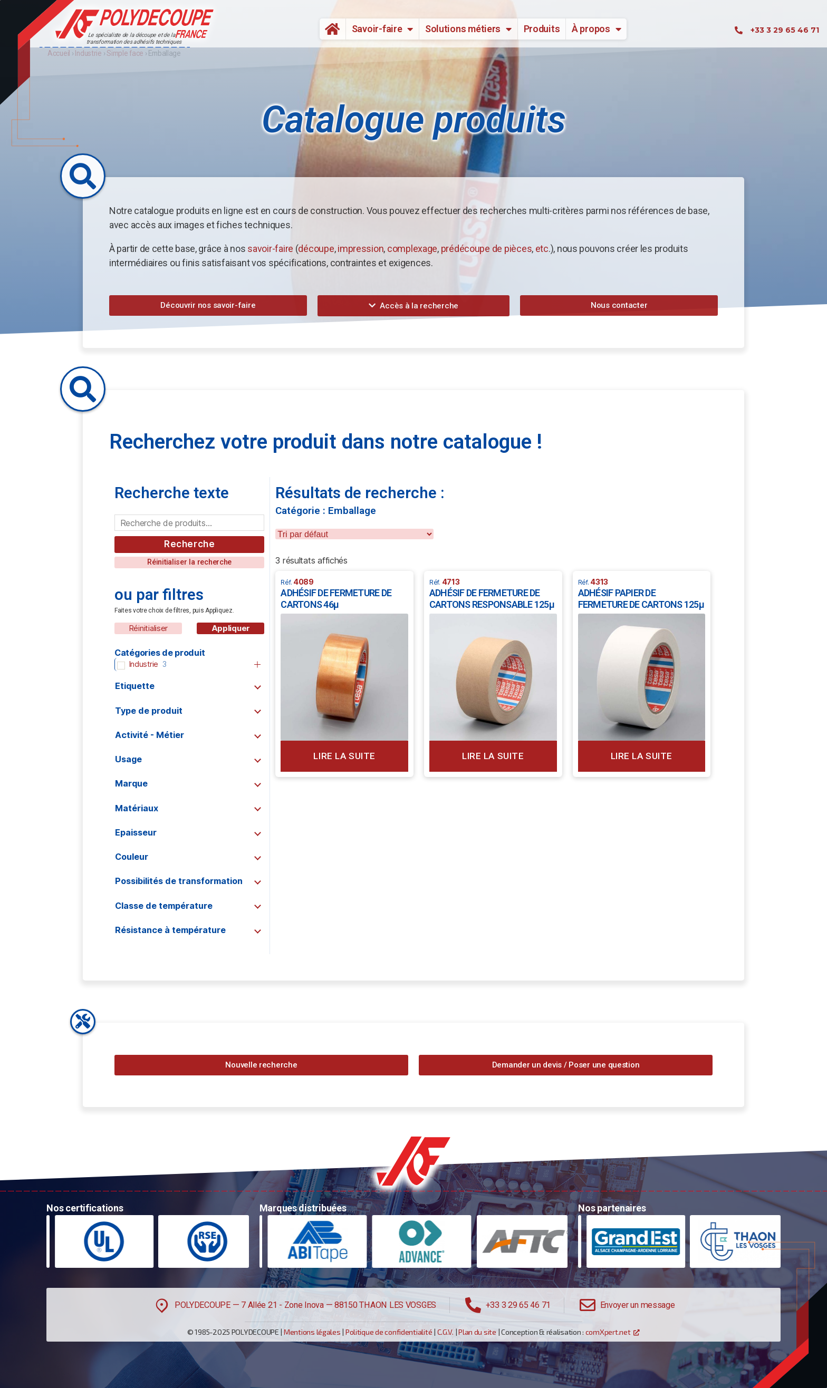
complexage (412, 248)
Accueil (328, 28)
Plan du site (477, 1331)
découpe (316, 248)
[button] (208, 305)
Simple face (125, 53)
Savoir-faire (383, 29)
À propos (596, 29)
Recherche (189, 544)
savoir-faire (270, 248)
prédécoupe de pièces (486, 248)
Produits (542, 28)
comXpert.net (608, 1331)
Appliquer (231, 628)
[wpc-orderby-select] (354, 534)
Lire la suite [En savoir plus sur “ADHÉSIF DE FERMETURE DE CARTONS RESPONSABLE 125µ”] (493, 756)
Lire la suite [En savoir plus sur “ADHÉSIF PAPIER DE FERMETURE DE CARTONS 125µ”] (641, 756)
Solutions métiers (468, 29)
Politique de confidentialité (388, 1331)
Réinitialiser (148, 628)
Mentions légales (312, 1331)
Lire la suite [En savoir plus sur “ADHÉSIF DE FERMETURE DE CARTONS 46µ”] (344, 756)
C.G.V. (445, 1331)
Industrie (88, 53)
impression (360, 248)
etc (542, 248)
